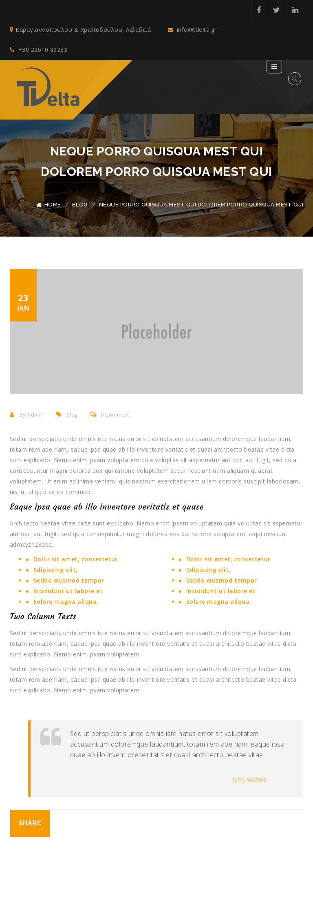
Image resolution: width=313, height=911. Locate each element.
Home (52, 205)
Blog (80, 205)
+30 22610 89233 (38, 50)
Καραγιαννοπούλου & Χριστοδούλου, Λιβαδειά (80, 30)
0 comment (110, 415)
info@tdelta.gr (192, 30)
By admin (27, 415)
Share (30, 823)
